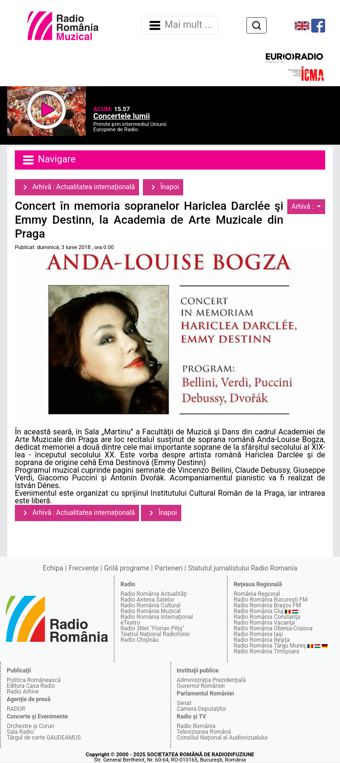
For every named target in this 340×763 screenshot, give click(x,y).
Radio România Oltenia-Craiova (273, 628)
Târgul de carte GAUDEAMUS (44, 737)
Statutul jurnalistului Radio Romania (242, 568)
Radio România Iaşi (258, 634)
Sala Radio (20, 732)
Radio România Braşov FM (267, 605)
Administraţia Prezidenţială (211, 680)
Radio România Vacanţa (264, 622)
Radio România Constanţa (267, 617)
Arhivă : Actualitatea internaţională (77, 187)
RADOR (16, 709)
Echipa (53, 568)
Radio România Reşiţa (262, 640)
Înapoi (163, 187)
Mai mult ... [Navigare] (180, 25)
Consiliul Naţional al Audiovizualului (222, 737)
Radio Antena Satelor (147, 599)
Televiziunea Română (204, 732)
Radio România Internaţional (156, 617)
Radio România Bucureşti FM (270, 599)
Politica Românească (34, 680)
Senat (184, 703)
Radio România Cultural (150, 605)
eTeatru (130, 622)
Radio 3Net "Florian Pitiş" (152, 628)
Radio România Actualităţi (153, 594)
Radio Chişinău (139, 640)
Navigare (48, 160)
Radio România (196, 726)
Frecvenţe (83, 568)
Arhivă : (304, 206)
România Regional (257, 594)
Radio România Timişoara (266, 651)
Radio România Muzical (150, 611)
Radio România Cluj (258, 611)
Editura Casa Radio (31, 686)
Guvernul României (201, 686)
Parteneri (169, 568)
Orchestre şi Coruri (30, 726)
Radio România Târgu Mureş (269, 645)
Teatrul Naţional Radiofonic (155, 634)
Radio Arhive (23, 691)
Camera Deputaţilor (201, 709)
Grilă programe (127, 568)
